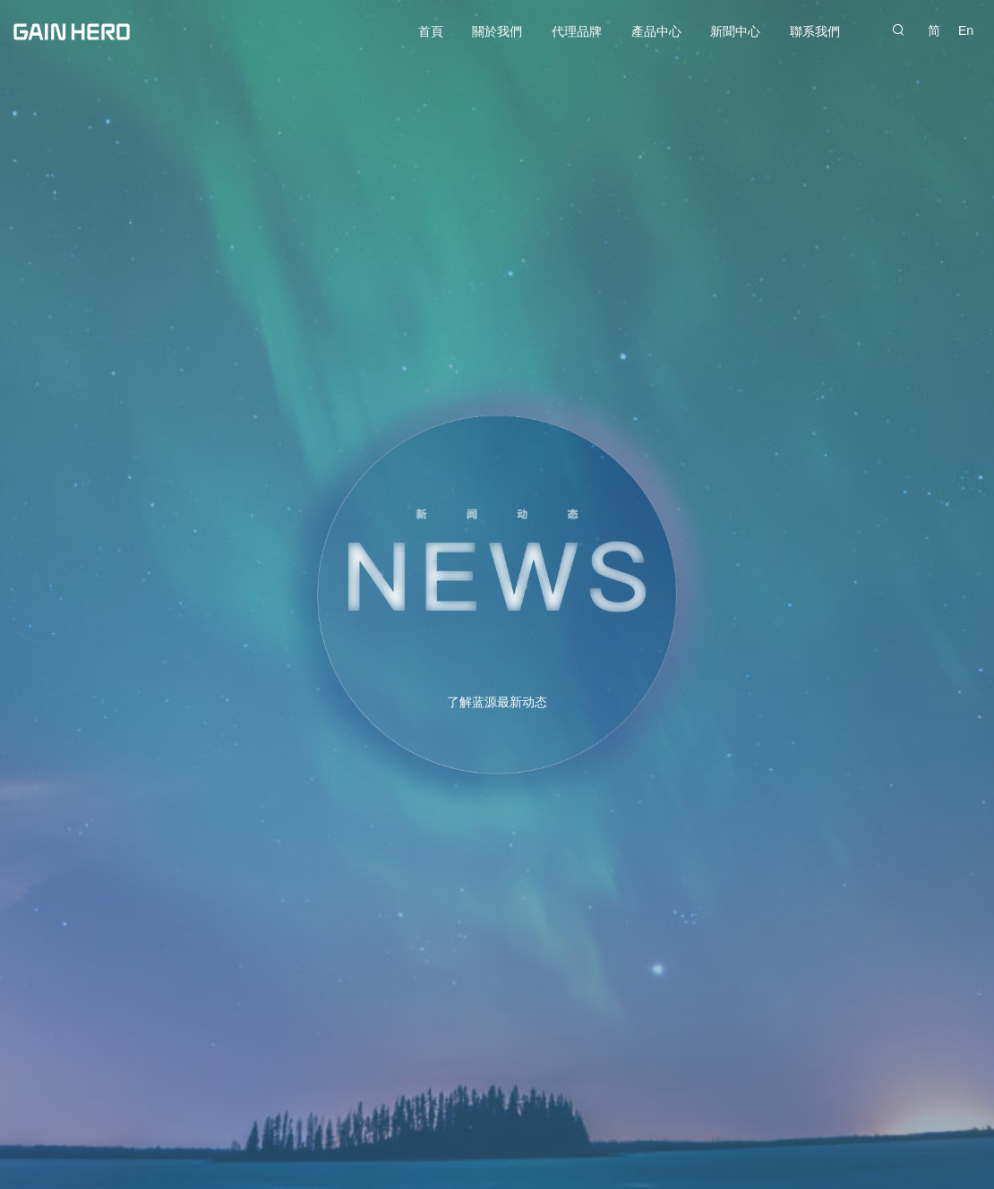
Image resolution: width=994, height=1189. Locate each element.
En (965, 30)
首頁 (430, 31)
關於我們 (497, 31)
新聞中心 (735, 31)
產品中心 (656, 31)
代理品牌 (577, 31)
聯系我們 (815, 31)
